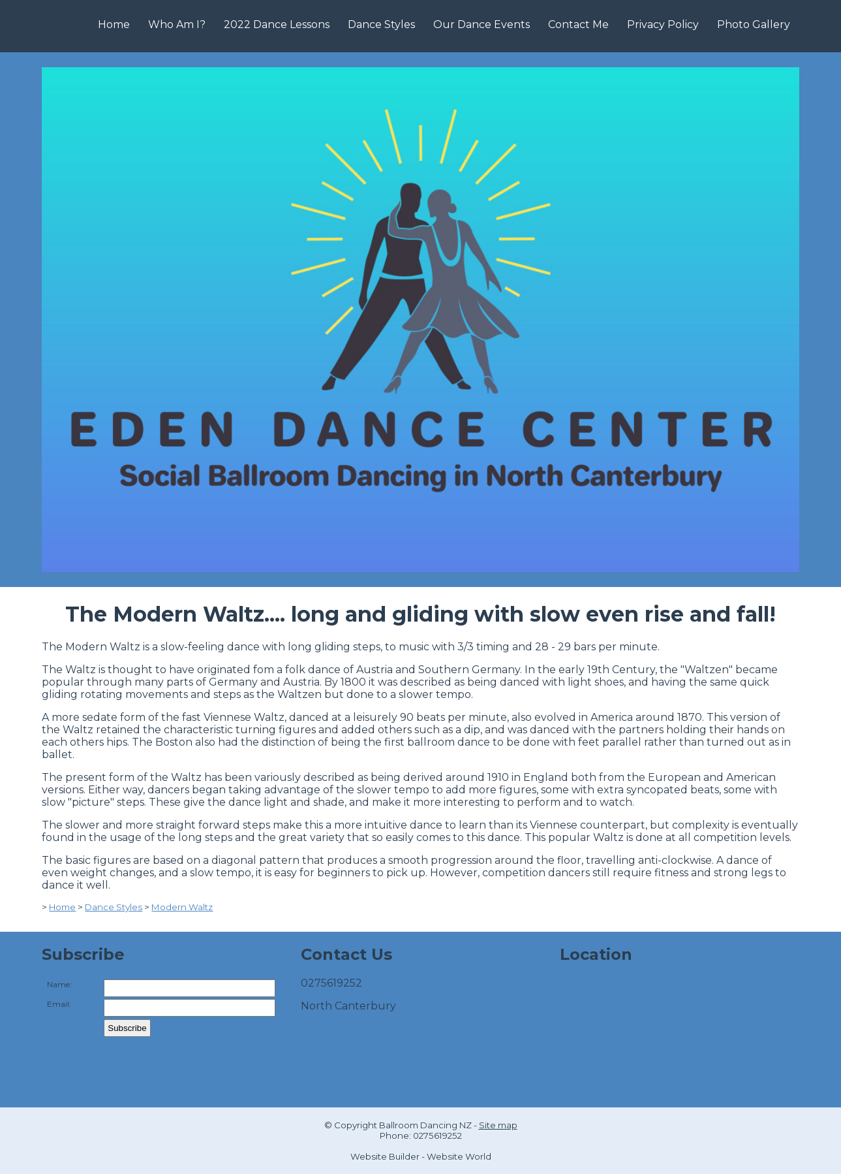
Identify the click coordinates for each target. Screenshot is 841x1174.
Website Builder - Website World (420, 1156)
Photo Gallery (753, 24)
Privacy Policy (663, 24)
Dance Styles (381, 24)
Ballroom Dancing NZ (425, 1125)
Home (114, 24)
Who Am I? (177, 24)
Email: (59, 1004)
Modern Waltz (182, 907)
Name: (59, 984)
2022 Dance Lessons (276, 24)
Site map (498, 1125)
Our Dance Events (481, 24)
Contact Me (578, 24)
